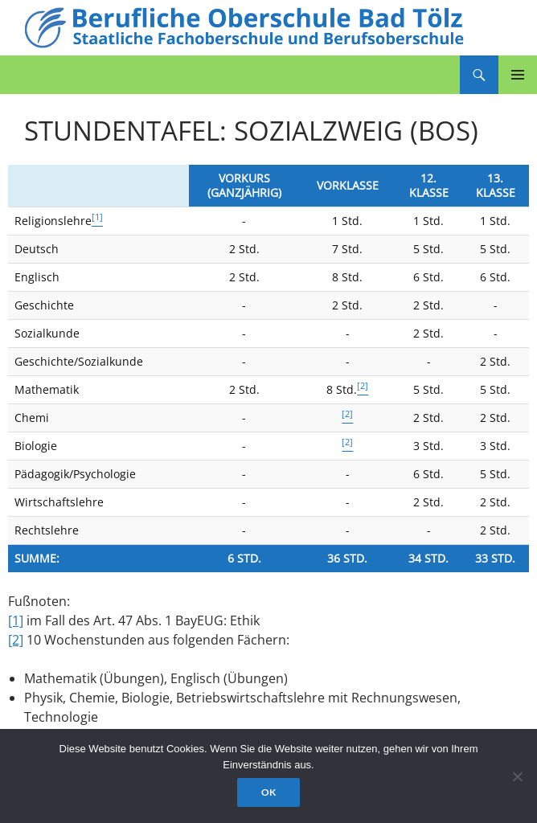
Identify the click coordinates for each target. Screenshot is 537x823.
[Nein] (517, 776)
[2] (15, 640)
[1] (15, 620)
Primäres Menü (517, 74)
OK (268, 792)
